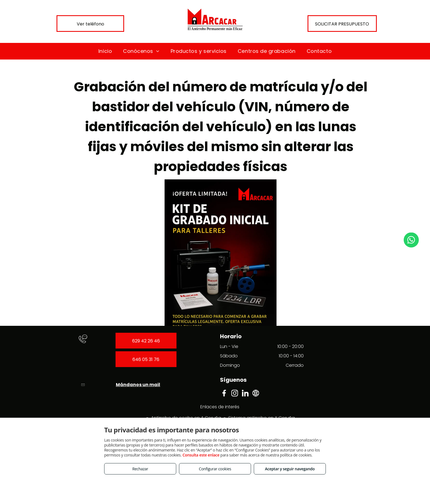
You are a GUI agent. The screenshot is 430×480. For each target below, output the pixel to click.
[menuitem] (105, 51)
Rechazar (140, 468)
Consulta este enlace (201, 455)
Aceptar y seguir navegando (289, 468)
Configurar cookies (215, 468)
